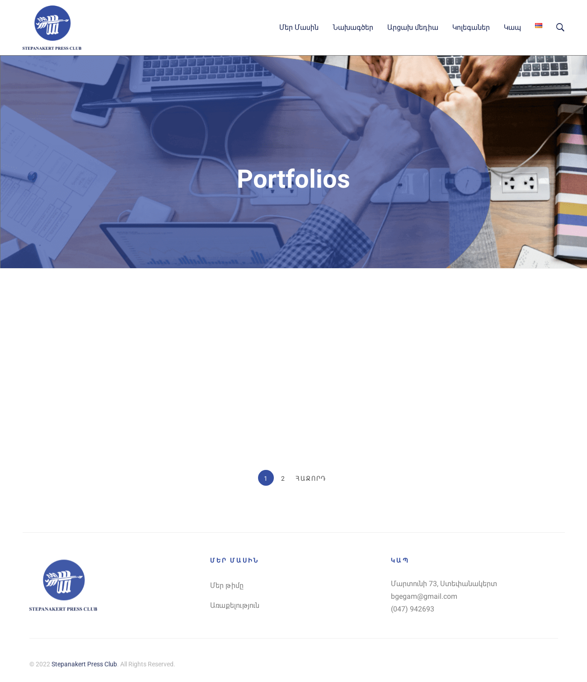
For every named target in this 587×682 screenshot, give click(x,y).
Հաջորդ (311, 478)
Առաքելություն (234, 605)
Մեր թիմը (227, 585)
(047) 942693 (412, 609)
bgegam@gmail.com (424, 596)
